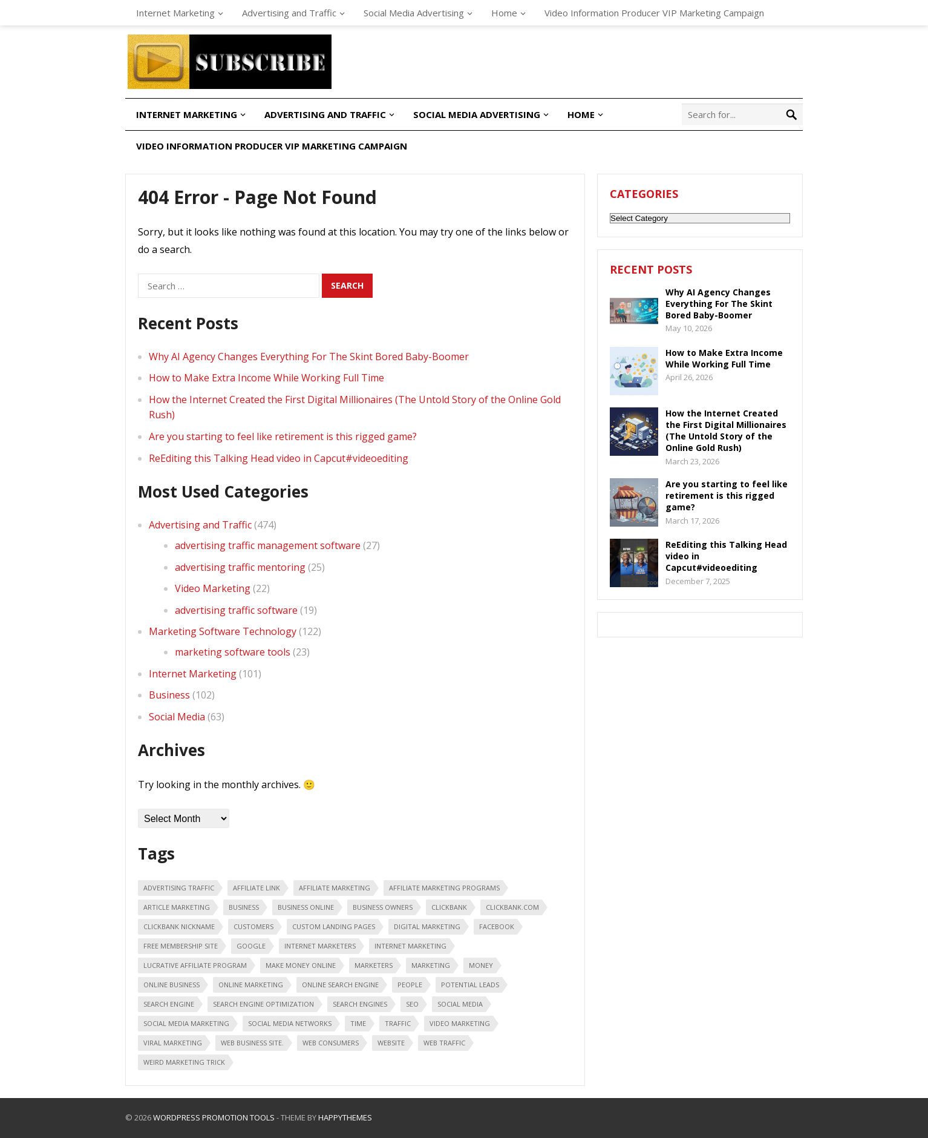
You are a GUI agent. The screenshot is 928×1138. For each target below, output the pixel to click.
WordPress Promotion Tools (214, 1117)
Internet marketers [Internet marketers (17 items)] (320, 945)
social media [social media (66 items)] (460, 1003)
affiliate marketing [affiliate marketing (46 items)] (334, 887)
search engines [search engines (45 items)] (360, 1003)
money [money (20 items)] (481, 965)
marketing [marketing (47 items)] (430, 965)
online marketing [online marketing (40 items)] (250, 984)
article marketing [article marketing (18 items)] (176, 907)
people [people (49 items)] (409, 984)
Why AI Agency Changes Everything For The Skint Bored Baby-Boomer (309, 356)
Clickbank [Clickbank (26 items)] (449, 907)
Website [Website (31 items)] (391, 1042)
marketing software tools (232, 652)
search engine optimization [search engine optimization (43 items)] (263, 1003)
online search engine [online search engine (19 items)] (340, 984)
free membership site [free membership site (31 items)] (180, 945)
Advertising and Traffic (289, 13)
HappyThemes (345, 1117)
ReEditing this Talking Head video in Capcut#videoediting (278, 458)
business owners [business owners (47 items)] (383, 907)
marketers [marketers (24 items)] (374, 965)
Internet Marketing (175, 13)
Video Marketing (212, 588)
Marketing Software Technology (222, 631)
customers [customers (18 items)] (253, 926)
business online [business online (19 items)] (306, 907)
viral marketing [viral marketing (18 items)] (172, 1042)
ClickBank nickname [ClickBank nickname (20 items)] (179, 926)
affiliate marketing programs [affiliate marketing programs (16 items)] (444, 887)
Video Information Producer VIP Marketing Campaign (654, 13)
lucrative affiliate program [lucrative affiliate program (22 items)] (195, 965)
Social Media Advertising (414, 13)
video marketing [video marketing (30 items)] (460, 1023)
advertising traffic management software (268, 545)
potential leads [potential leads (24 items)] (470, 984)
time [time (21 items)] (358, 1023)
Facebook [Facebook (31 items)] (496, 926)
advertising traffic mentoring (240, 567)
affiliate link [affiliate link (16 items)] (256, 887)
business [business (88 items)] (244, 907)
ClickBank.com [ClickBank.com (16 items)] (512, 907)
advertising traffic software (236, 610)
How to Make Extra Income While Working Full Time (266, 377)
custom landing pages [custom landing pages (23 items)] (333, 926)
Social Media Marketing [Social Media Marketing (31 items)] (186, 1023)
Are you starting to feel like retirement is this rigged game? (283, 436)
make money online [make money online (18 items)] (301, 965)
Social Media (177, 716)
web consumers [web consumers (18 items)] (330, 1042)
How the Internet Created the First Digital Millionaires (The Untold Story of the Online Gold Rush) (725, 430)
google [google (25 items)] (251, 945)
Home (504, 13)
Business (169, 695)
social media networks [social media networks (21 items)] (290, 1023)
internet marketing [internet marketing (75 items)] (410, 945)
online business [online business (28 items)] (171, 984)
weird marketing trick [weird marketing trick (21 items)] (184, 1062)
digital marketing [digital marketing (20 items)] (427, 926)
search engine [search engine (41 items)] (168, 1003)
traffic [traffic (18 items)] (398, 1023)
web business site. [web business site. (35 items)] (252, 1042)
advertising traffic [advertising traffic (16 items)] (178, 887)
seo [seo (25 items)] (412, 1003)
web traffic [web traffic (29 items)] (444, 1042)
